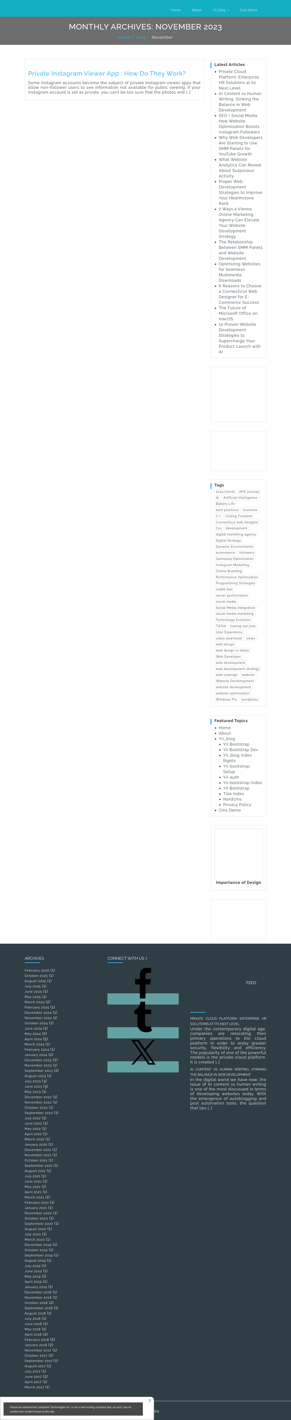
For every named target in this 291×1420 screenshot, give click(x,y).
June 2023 (33, 1087)
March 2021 (34, 1197)
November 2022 (38, 1102)
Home (176, 10)
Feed (251, 982)
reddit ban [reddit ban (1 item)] (224, 589)
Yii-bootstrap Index (242, 782)
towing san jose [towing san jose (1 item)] (243, 626)
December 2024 (38, 1013)
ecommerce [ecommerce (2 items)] (225, 552)
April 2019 (33, 1282)
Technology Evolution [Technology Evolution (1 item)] (233, 620)
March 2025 (34, 1002)
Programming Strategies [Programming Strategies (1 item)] (235, 583)
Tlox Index (233, 793)
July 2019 (33, 1266)
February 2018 (37, 1340)
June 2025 (33, 992)
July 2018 (33, 1319)
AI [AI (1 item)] (217, 497)
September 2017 (39, 1361)
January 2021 (36, 1208)
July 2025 (33, 986)
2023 (141, 37)
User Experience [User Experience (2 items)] (229, 632)
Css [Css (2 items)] (219, 528)
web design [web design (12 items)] (225, 644)
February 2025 (37, 1007)
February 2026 (37, 970)
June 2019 (33, 1271)
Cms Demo (249, 10)
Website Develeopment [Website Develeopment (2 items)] (235, 681)
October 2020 (36, 1218)
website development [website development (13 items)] (233, 687)
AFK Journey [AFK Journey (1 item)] (249, 491)
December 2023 (38, 1060)
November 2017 (38, 1350)
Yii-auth (231, 777)
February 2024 (37, 1050)
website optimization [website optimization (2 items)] (233, 693)
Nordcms (232, 799)
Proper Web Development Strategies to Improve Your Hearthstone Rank (241, 192)
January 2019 (36, 1287)
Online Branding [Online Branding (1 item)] (229, 571)
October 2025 (36, 976)
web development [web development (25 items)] (230, 662)
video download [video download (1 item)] (229, 638)
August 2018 (35, 1313)
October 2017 (36, 1356)
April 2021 (33, 1192)
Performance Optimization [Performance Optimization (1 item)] (237, 577)
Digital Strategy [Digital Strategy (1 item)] (228, 540)
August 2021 (35, 1171)
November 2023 (38, 1065)
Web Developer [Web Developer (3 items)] (228, 656)
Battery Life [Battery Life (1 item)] (225, 504)
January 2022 (36, 1145)
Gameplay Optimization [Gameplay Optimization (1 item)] (235, 559)
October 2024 (36, 1023)
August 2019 (35, 1261)
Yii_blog (219, 10)
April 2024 (33, 1039)
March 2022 (34, 1139)
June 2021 (33, 1181)
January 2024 (36, 1055)
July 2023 (33, 1081)
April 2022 (33, 1134)
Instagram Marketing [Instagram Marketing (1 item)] (232, 565)
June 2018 (33, 1324)
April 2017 (33, 1382)
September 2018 (39, 1308)
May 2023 (33, 1092)
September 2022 (39, 1113)
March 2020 (35, 1240)
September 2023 (39, 1071)
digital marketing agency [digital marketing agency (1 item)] (236, 534)
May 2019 (33, 1276)
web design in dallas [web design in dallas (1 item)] (232, 650)
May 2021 (33, 1187)
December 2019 (38, 1245)
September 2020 (39, 1224)
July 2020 (33, 1234)
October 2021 (36, 1160)
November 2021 (38, 1155)
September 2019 (39, 1255)
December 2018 (38, 1292)
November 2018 (38, 1298)
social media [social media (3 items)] (226, 601)
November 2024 (38, 1018)
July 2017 (33, 1371)
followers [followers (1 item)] (246, 552)
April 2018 (33, 1334)
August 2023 (35, 1076)
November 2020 (38, 1213)
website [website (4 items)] (248, 675)
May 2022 (33, 1129)
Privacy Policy (237, 804)
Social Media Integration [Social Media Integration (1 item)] (235, 608)
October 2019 (36, 1250)
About (197, 10)
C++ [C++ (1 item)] (218, 516)
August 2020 (35, 1229)
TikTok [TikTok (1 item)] (221, 626)
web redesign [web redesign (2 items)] (227, 675)
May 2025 (33, 997)
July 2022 (33, 1118)
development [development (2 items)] (236, 528)
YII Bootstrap (236, 744)
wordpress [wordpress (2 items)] (249, 699)
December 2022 (38, 1097)
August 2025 (35, 981)
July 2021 (33, 1176)
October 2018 (36, 1303)
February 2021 (37, 1203)
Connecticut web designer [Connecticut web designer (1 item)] (237, 522)
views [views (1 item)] (250, 638)
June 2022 (33, 1123)
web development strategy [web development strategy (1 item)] (238, 669)
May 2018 (33, 1329)
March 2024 (34, 1044)
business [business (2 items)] (250, 510)
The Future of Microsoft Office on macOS (238, 313)
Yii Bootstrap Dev (240, 749)
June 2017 (33, 1377)
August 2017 (35, 1366)
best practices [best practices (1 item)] (227, 510)
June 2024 (33, 1028)
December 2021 (38, 1150)
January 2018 (36, 1345)
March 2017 (34, 1387)
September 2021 (39, 1166)
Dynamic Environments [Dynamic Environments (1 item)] (234, 546)
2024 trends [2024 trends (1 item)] (225, 491)
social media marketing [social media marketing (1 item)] (235, 613)
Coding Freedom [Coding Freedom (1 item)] (238, 516)
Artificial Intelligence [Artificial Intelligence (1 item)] (240, 497)
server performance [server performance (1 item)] (232, 595)
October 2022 (36, 1108)
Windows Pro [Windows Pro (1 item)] (226, 699)
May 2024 (33, 1034)
